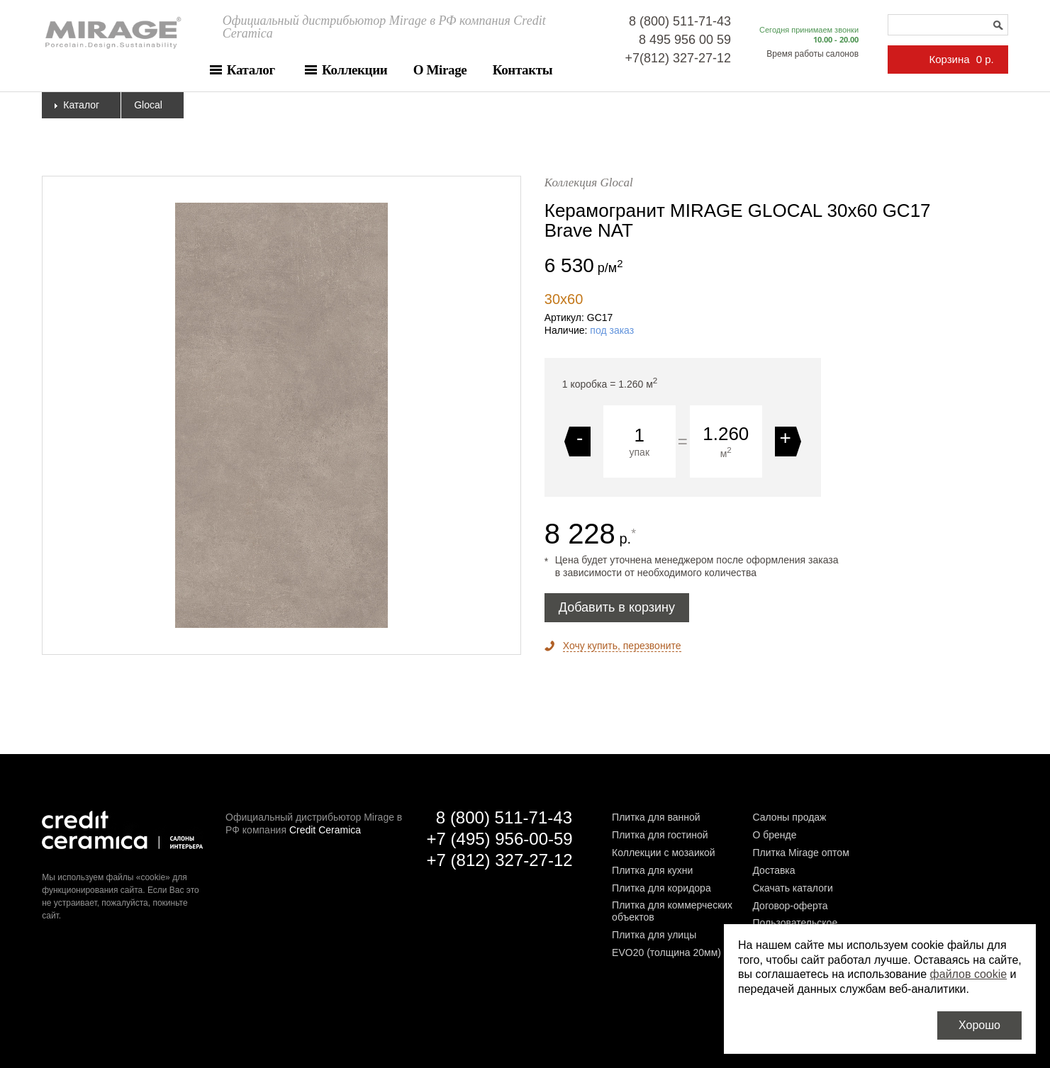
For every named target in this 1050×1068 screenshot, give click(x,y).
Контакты (522, 69)
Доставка (773, 870)
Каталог (251, 69)
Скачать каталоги (792, 888)
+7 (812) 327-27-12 (500, 860)
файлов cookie (968, 974)
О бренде (774, 835)
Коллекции (354, 69)
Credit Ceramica (325, 830)
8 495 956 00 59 (685, 40)
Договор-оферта (789, 905)
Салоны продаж (789, 817)
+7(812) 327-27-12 (678, 58)
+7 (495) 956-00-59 (500, 838)
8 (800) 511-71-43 (680, 21)
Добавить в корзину (617, 607)
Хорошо (979, 1025)
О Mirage (440, 69)
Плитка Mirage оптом (800, 852)
